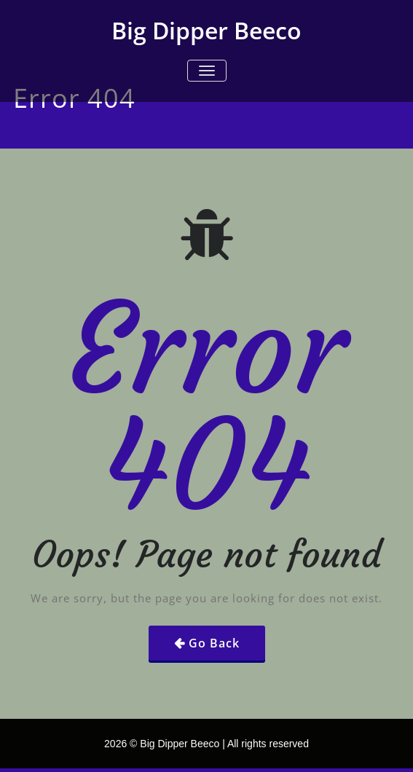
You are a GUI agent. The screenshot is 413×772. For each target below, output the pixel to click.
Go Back (214, 643)
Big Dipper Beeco (206, 30)
